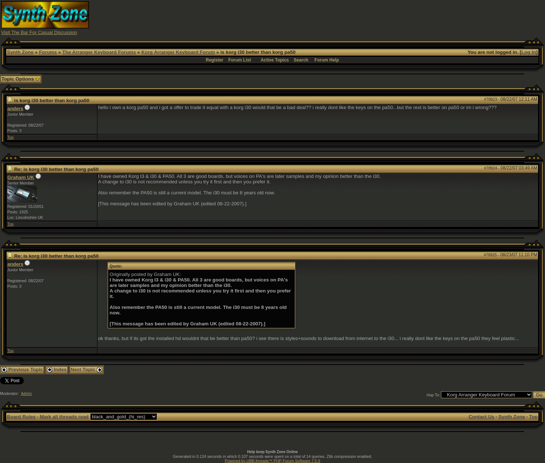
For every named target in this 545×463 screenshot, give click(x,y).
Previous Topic (22, 369)
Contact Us (481, 416)
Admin (26, 393)
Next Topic (86, 369)
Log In (529, 52)
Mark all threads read (64, 416)
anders (15, 108)
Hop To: (433, 395)
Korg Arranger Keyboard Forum (178, 52)
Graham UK (20, 177)
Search (301, 60)
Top (10, 137)
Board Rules (21, 416)
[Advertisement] (408, 17)
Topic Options (20, 79)
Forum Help (327, 60)
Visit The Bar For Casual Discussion (39, 32)
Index (57, 369)
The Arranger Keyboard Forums (99, 52)
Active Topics (274, 60)
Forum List (239, 60)
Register (214, 60)
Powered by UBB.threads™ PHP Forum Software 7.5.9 (272, 461)
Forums (48, 52)
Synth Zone (20, 52)
